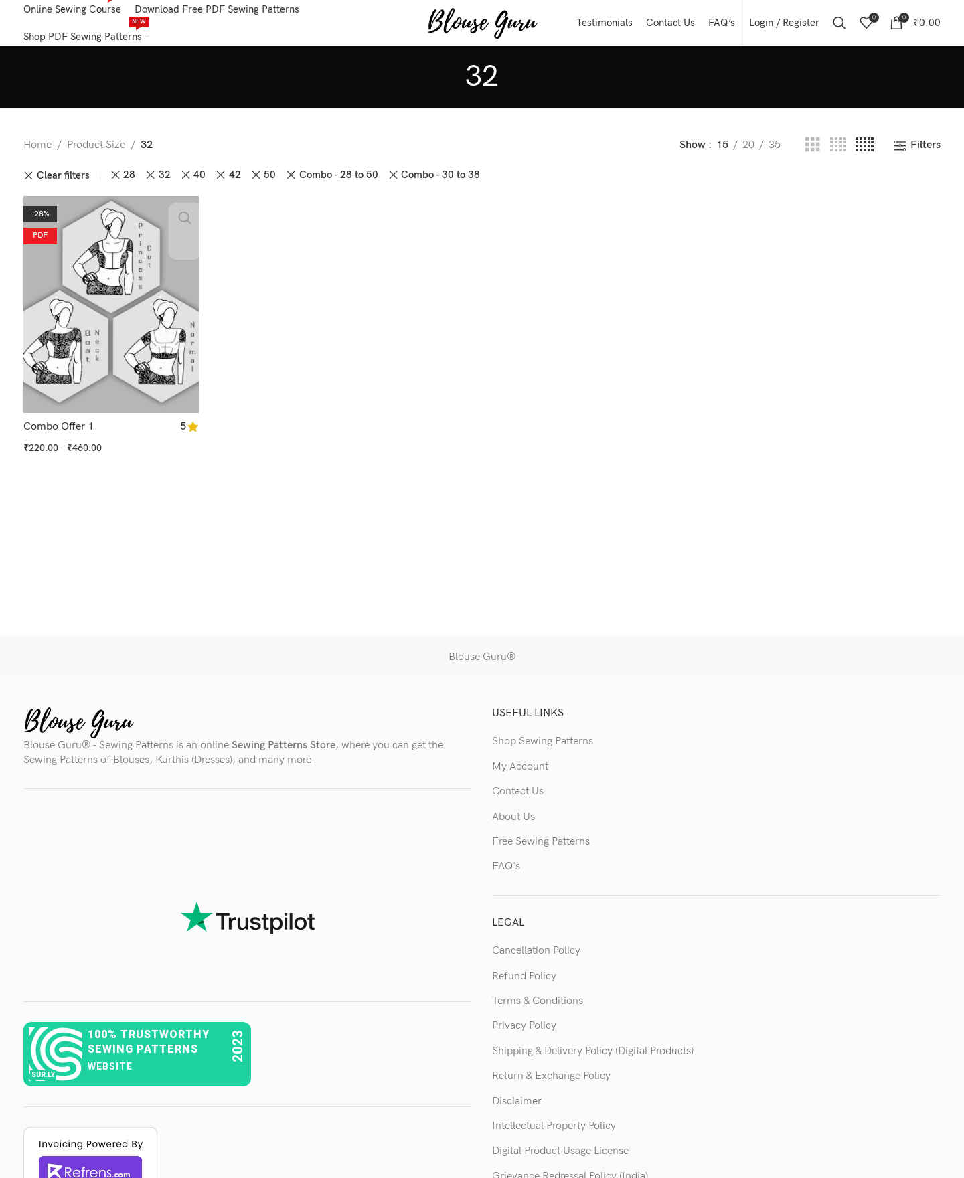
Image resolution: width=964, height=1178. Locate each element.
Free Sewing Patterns (541, 849)
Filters (925, 153)
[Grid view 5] (865, 153)
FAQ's (506, 874)
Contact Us (518, 799)
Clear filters (63, 183)
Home (37, 153)
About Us (513, 824)
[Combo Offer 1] (109, 310)
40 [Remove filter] (199, 183)
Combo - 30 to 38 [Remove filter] (440, 183)
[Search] (839, 26)
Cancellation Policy (536, 958)
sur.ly (43, 1082)
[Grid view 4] (838, 153)
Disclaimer (517, 1108)
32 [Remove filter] (165, 183)
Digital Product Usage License (560, 1159)
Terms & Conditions (537, 1009)
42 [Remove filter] (235, 183)
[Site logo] (482, 26)
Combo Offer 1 (58, 431)
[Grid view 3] (812, 153)
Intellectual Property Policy (554, 1133)
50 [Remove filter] (270, 183)
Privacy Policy (524, 1033)
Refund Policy (524, 983)
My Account (520, 774)
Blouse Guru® (482, 665)
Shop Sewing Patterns (542, 749)
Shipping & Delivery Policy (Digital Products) (593, 1058)
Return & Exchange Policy (551, 1084)
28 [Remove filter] (129, 183)
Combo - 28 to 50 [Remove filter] (338, 183)
